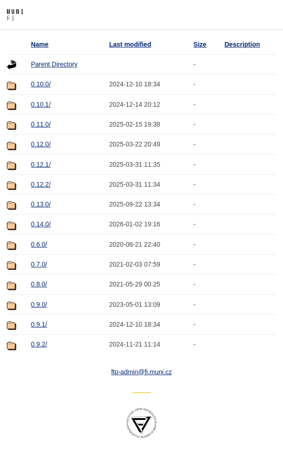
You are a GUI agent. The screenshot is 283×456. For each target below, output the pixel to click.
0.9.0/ (39, 304)
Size (199, 44)
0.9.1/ (39, 324)
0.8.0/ (39, 284)
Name (39, 44)
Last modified (130, 44)
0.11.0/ (41, 124)
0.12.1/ (41, 164)
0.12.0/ (41, 144)
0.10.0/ (41, 84)
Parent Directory (54, 64)
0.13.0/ (41, 204)
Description (242, 44)
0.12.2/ (41, 184)
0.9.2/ (39, 344)
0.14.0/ (41, 224)
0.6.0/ (39, 244)
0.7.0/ (39, 264)
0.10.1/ (41, 104)
